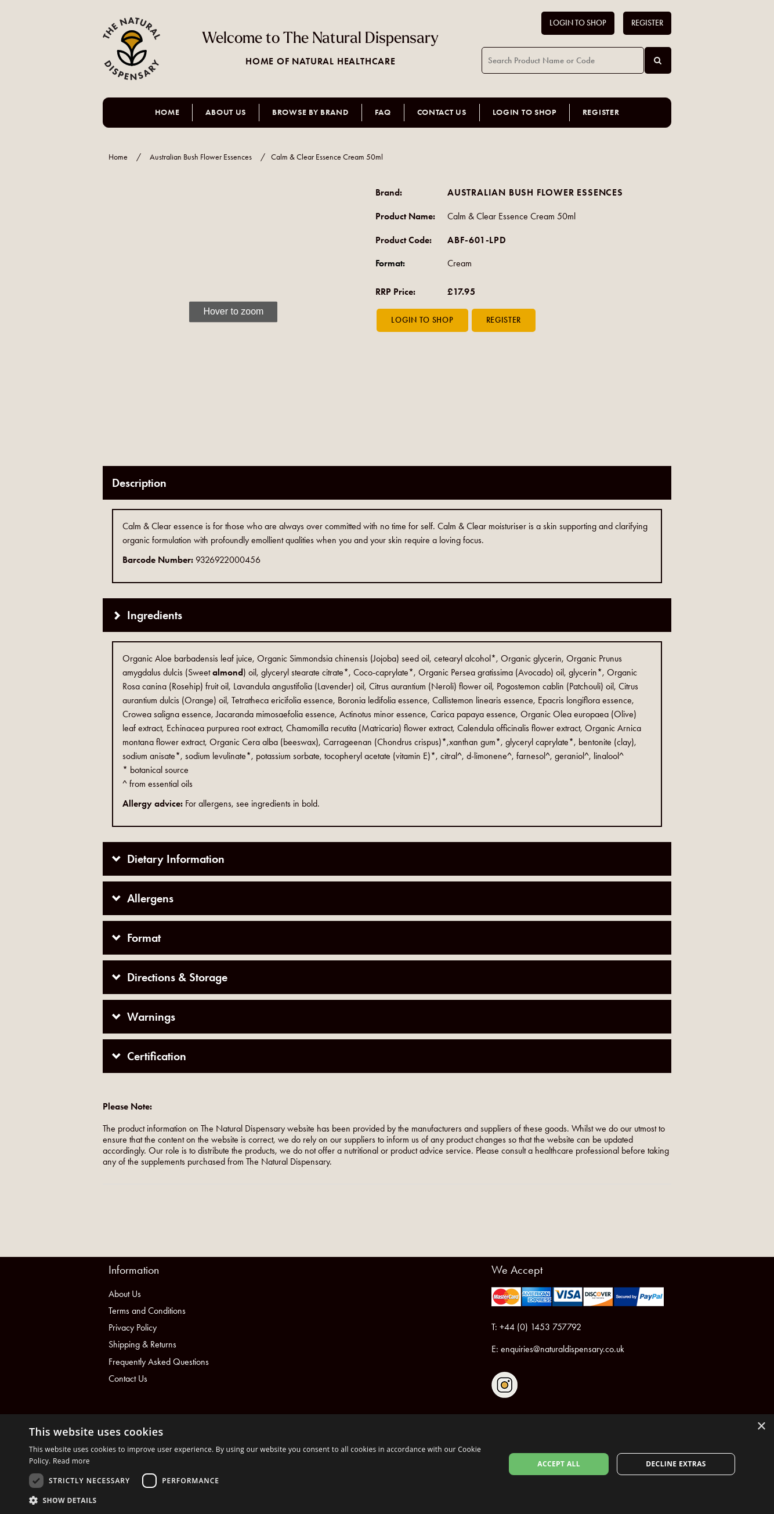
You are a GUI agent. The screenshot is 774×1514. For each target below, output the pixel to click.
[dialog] (387, 1464)
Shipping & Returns (142, 1344)
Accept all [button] (558, 1464)
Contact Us (441, 112)
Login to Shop (577, 23)
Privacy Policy (132, 1327)
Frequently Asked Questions (158, 1361)
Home (167, 112)
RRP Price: (395, 291)
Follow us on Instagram (504, 1385)
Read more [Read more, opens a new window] (71, 1461)
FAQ (383, 112)
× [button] (761, 1426)
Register (647, 23)
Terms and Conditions (147, 1310)
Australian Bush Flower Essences (201, 157)
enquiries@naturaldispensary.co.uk (562, 1348)
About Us (225, 112)
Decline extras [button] (676, 1464)
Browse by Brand (310, 112)
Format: (390, 263)
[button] (260, 1499)
